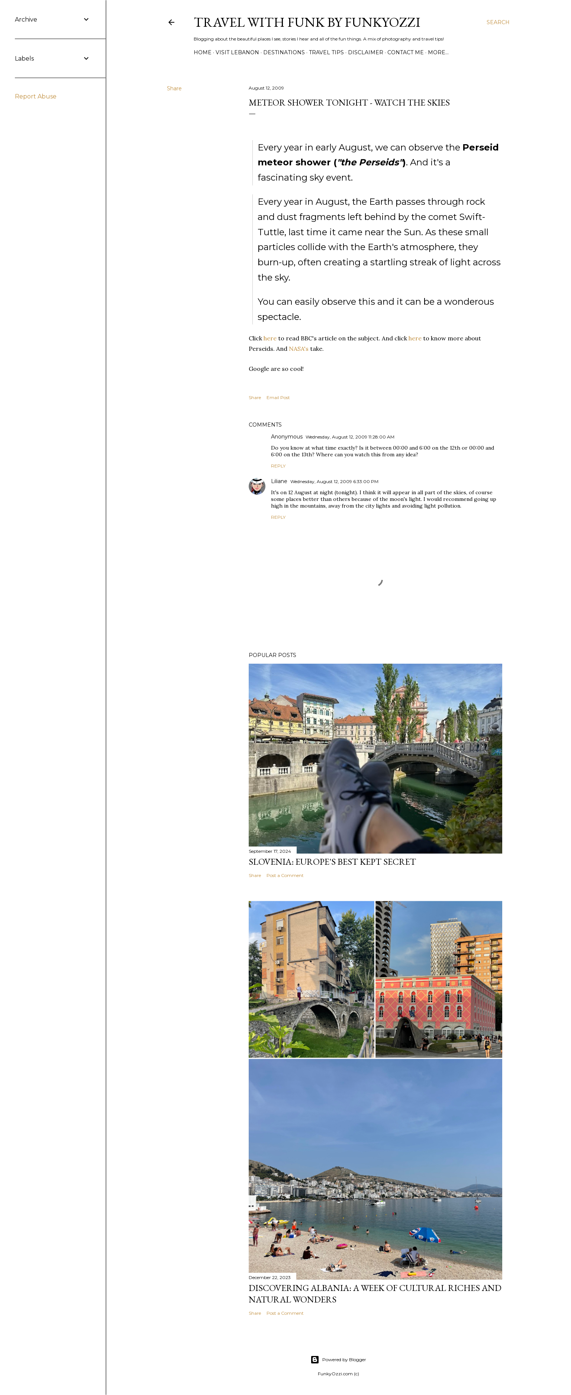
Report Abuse (36, 96)
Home (203, 52)
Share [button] (174, 88)
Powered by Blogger (338, 1359)
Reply (278, 466)
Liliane (279, 481)
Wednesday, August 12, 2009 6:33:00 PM (334, 481)
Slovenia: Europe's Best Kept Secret (332, 861)
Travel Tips (326, 52)
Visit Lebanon (237, 52)
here (270, 338)
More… (438, 52)
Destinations (284, 52)
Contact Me (405, 52)
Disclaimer (365, 52)
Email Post (278, 397)
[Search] (498, 22)
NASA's (299, 348)
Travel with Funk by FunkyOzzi (307, 22)
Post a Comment (285, 875)
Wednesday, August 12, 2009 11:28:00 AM (350, 437)
